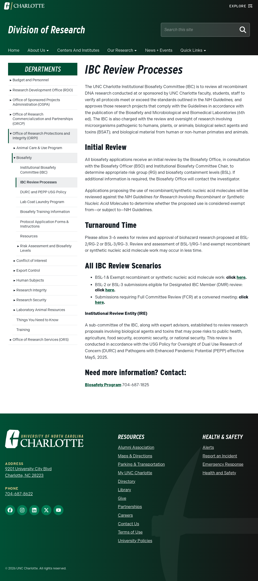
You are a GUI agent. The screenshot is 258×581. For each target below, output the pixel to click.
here (241, 277)
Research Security (31, 300)
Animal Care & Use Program (39, 148)
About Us (36, 50)
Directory (126, 481)
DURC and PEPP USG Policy (43, 192)
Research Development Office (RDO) (43, 90)
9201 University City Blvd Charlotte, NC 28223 (28, 472)
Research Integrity (31, 290)
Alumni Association (136, 447)
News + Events (158, 50)
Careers (125, 515)
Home (13, 50)
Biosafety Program (103, 384)
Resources (29, 236)
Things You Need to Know (37, 320)
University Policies (135, 540)
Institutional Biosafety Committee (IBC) (38, 169)
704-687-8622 (19, 493)
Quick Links (191, 50)
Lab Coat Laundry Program (42, 202)
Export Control (28, 270)
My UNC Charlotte (135, 473)
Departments (43, 69)
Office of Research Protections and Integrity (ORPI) (41, 135)
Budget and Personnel (31, 80)
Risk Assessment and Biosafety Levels (46, 248)
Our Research (120, 50)
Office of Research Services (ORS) (41, 340)
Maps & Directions (135, 456)
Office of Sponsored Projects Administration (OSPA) (36, 102)
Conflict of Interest (31, 261)
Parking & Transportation (141, 464)
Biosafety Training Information (45, 212)
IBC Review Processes (38, 182)
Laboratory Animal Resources (40, 310)
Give (122, 498)
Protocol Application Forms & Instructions (44, 224)
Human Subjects (30, 280)
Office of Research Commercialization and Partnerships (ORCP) (43, 119)
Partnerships (130, 506)
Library (124, 489)
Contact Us (128, 523)
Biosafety (24, 158)
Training (23, 330)
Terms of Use (130, 532)
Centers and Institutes (78, 50)
